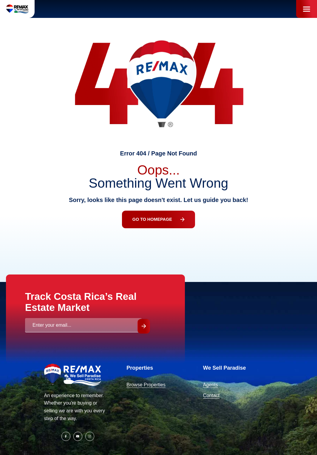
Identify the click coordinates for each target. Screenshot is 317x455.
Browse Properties (146, 384)
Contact (211, 395)
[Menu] (306, 9)
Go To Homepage (158, 219)
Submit (143, 326)
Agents (210, 384)
